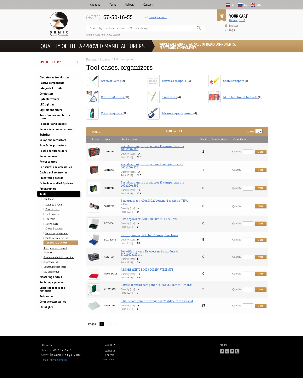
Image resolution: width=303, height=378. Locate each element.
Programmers (48, 188)
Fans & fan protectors (53, 145)
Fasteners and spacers (53, 124)
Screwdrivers (51, 223)
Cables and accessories (53, 172)
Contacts (148, 4)
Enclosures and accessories (56, 167)
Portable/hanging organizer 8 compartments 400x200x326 (152, 165)
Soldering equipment (53, 282)
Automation (47, 296)
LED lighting (47, 104)
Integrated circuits (51, 88)
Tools (43, 194)
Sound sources (48, 156)
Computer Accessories (53, 301)
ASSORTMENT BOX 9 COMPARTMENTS (147, 269)
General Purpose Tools (54, 266)
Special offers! (59, 62)
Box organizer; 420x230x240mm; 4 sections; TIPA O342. (154, 202)
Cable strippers (52, 214)
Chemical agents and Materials (52, 289)
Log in (232, 30)
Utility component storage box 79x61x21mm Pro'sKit (157, 301)
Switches (45, 134)
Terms (112, 4)
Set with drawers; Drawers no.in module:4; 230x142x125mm (149, 253)
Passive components (52, 83)
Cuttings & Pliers (53, 204)
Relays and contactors (53, 140)
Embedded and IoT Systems (56, 183)
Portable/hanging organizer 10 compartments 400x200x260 (152, 147)
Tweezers (50, 219)
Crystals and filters (51, 110)
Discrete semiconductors (54, 77)
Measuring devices (51, 277)
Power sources (48, 161)
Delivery (129, 4)
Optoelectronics (49, 99)
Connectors (46, 93)
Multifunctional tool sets (57, 238)
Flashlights (46, 307)
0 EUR (242, 20)
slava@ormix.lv (158, 17)
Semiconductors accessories (56, 129)
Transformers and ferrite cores (55, 116)
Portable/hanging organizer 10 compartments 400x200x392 (152, 184)
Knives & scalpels (54, 228)
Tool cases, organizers (56, 243)
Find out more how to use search (103, 34)
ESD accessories (51, 271)
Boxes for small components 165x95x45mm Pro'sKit (156, 285)
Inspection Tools (51, 262)
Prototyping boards (51, 178)
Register (233, 25)
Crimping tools (52, 209)
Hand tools (48, 199)
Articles (109, 359)
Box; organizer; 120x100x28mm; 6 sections (149, 219)
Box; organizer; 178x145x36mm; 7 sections (149, 235)
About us (95, 4)
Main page (91, 59)
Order (260, 151)
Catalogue (105, 59)
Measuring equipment (56, 233)
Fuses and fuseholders (53, 151)
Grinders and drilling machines (58, 257)
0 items (233, 20)
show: (255, 131)
